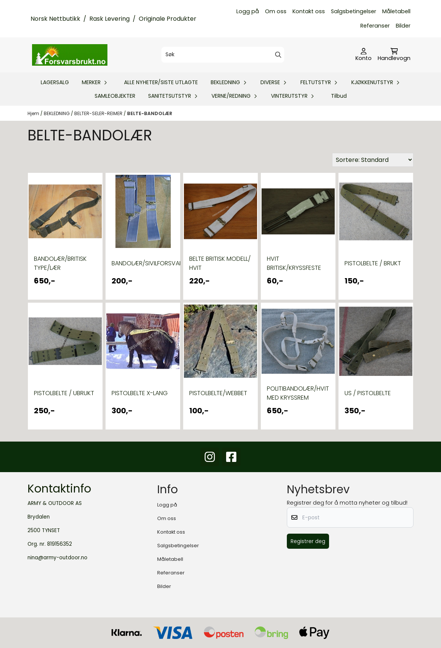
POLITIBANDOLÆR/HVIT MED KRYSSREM (298, 393)
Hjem (34, 113)
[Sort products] (372, 160)
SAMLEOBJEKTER (115, 96)
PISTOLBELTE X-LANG (140, 393)
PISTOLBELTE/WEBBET (218, 393)
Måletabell (396, 11)
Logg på (247, 11)
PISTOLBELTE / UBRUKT (64, 393)
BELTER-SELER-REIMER (99, 113)
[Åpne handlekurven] (394, 55)
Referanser (375, 25)
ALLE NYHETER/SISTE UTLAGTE (161, 82)
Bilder (403, 25)
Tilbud (339, 96)
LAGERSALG (55, 82)
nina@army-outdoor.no (57, 557)
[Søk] (223, 55)
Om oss (275, 11)
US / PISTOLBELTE (368, 393)
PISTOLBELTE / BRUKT (373, 263)
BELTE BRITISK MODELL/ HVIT (220, 263)
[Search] (278, 54)
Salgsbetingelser (353, 11)
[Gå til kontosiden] (363, 55)
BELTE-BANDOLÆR (149, 113)
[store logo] (69, 54)
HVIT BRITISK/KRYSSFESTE (294, 263)
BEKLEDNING (57, 113)
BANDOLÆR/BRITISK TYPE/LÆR (60, 263)
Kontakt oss (308, 11)
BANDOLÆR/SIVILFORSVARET (143, 263)
